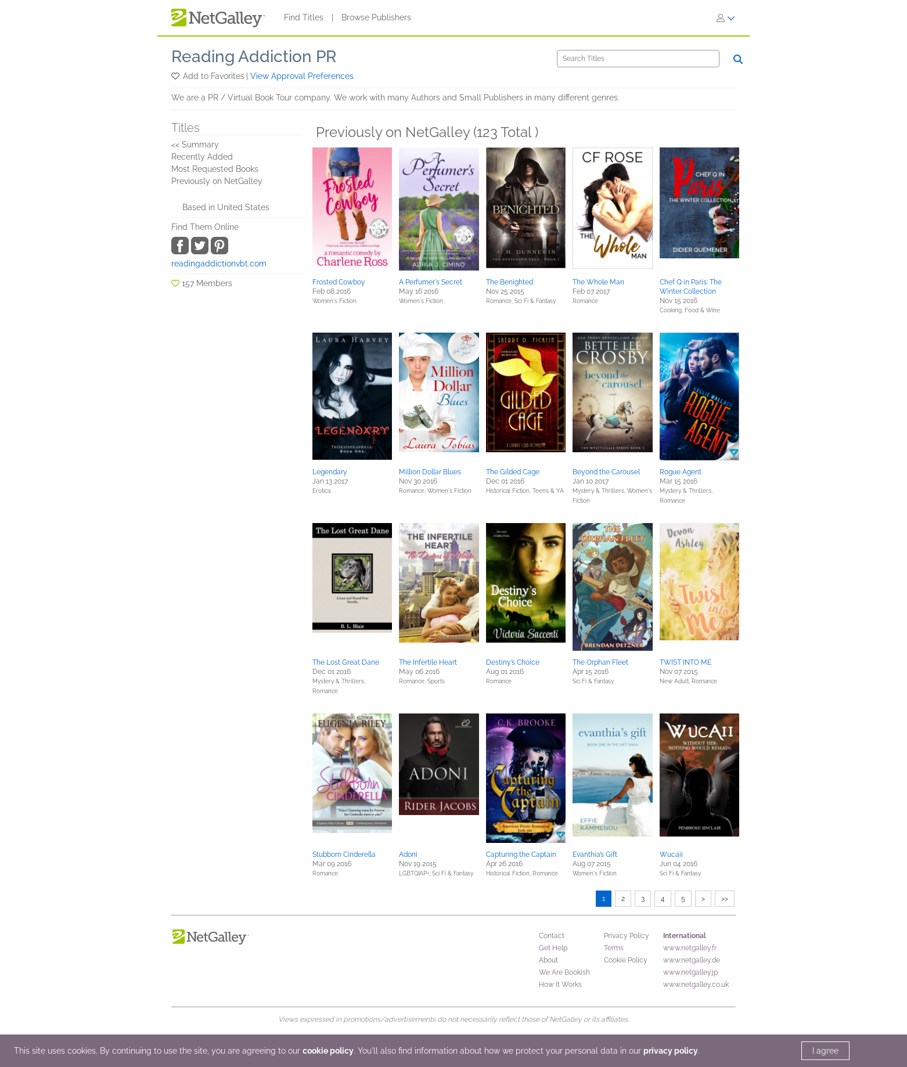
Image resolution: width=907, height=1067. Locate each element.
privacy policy (670, 1050)
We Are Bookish (564, 972)
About (548, 960)
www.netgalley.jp (690, 972)
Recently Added (202, 156)
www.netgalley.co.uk (696, 985)
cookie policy (328, 1050)
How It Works (560, 985)
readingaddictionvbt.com (219, 263)
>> (724, 899)
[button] (176, 76)
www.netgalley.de (691, 960)
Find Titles (303, 17)
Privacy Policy (626, 936)
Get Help (553, 948)
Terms (614, 948)
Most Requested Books (214, 169)
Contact (551, 936)
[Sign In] (726, 18)
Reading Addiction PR (253, 56)
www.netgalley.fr (690, 948)
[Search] (638, 58)
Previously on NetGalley (216, 181)
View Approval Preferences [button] (302, 76)
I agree (825, 1050)
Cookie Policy (625, 960)
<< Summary (195, 144)
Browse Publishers (376, 17)
